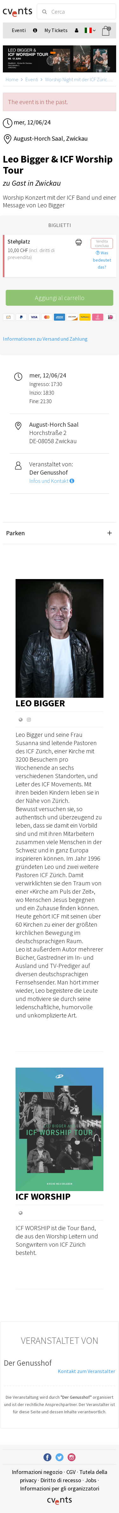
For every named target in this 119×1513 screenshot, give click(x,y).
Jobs (90, 1480)
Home (12, 79)
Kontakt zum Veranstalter (86, 1371)
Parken (15, 533)
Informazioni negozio (37, 1472)
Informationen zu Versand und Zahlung (45, 339)
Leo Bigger (40, 703)
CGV (71, 1472)
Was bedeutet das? (102, 260)
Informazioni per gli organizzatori (59, 1488)
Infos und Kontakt (51, 480)
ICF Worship (43, 1196)
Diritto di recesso (60, 1480)
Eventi (31, 79)
